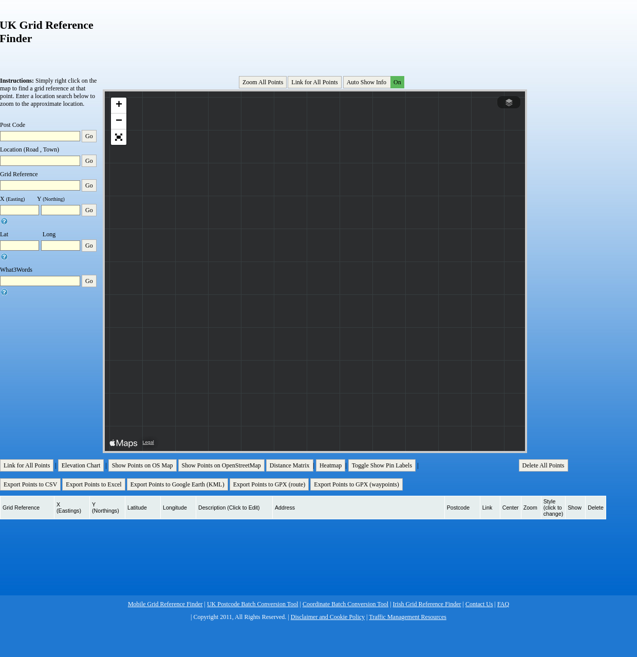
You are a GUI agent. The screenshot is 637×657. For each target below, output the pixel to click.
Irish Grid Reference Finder (427, 604)
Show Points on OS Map (142, 465)
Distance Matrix (290, 465)
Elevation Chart (81, 465)
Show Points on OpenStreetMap (221, 465)
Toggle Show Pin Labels (382, 465)
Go (89, 136)
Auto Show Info (374, 82)
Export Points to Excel (93, 484)
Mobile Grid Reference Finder (165, 604)
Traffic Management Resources (407, 617)
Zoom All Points (262, 82)
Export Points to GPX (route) (269, 484)
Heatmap (331, 465)
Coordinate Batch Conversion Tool (345, 604)
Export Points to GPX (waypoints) (356, 484)
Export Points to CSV (30, 484)
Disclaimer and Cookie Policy (328, 617)
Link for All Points (314, 82)
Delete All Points (543, 465)
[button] (118, 106)
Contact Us (479, 604)
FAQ (503, 604)
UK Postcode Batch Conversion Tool (252, 604)
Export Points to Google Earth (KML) (177, 484)
